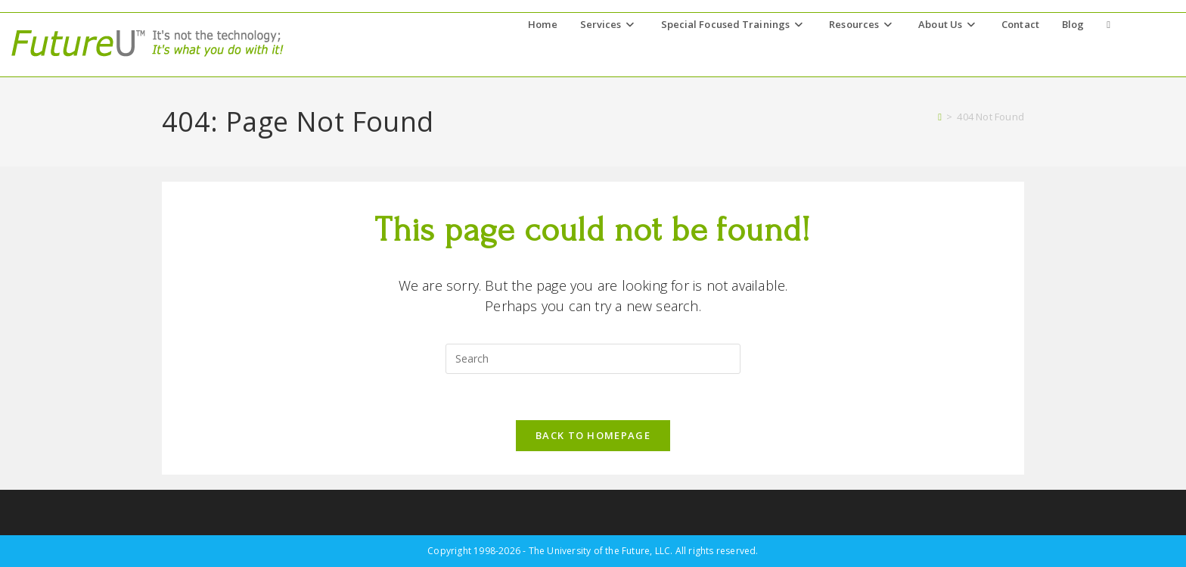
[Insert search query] (593, 359)
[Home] (940, 116)
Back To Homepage (593, 435)
